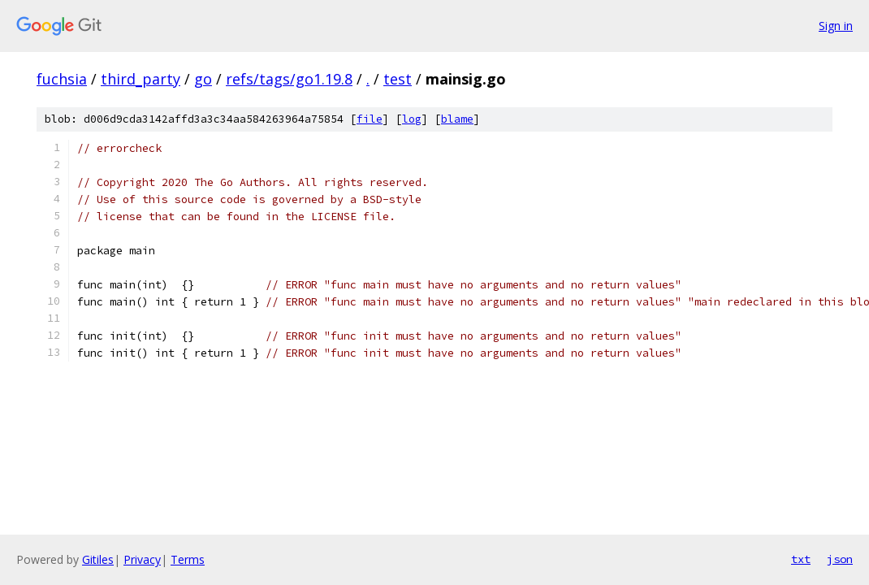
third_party (140, 79)
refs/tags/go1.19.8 (289, 79)
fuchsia (62, 79)
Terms (188, 559)
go (203, 79)
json (840, 559)
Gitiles (98, 559)
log (412, 119)
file (370, 119)
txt (801, 559)
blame (457, 119)
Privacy (142, 559)
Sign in (836, 25)
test (397, 79)
